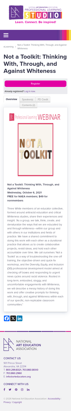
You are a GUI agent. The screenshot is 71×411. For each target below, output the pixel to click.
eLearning (8, 46)
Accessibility (54, 398)
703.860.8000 (30, 370)
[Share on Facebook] (7, 318)
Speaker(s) (27, 99)
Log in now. (30, 91)
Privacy (7, 402)
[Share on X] (13, 318)
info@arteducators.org (18, 376)
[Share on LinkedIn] (19, 318)
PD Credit (43, 99)
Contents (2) (28, 105)
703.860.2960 (14, 373)
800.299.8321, (14, 370)
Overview (11, 99)
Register (35, 84)
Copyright (17, 402)
